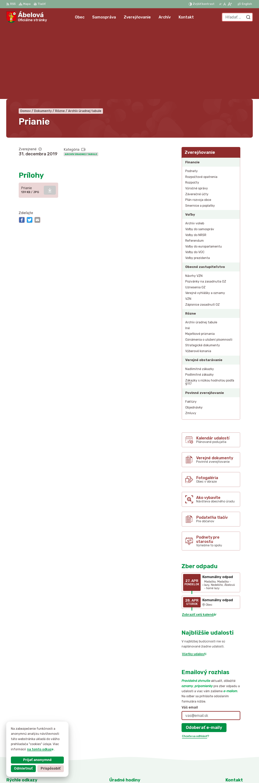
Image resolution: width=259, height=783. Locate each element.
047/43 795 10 (237, 747)
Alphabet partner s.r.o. (131, 772)
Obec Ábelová (188, 772)
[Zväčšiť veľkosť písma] (230, 4)
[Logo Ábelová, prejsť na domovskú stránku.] (26, 17)
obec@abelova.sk (239, 751)
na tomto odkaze (40, 749)
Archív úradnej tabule (81, 81)
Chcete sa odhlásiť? (195, 663)
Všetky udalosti (194, 581)
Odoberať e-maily (204, 654)
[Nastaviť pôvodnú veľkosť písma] (225, 4)
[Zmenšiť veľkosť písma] (220, 4)
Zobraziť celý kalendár (199, 541)
